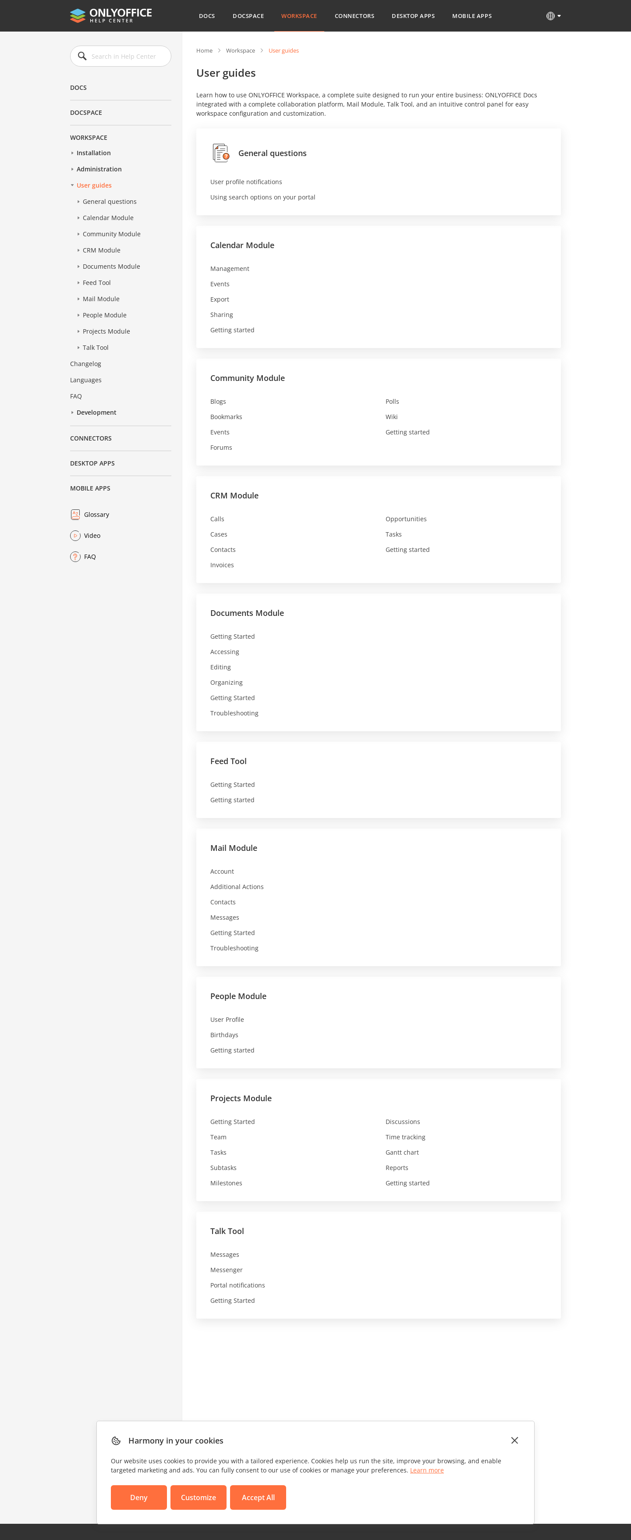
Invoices (222, 565)
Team (218, 1137)
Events (220, 284)
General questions (110, 201)
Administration (99, 169)
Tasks (394, 534)
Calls (217, 519)
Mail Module (101, 299)
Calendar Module (108, 217)
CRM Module (102, 250)
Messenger (226, 1270)
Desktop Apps (413, 16)
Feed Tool (97, 282)
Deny (139, 1497)
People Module (105, 315)
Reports (397, 1167)
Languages (86, 380)
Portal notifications (237, 1285)
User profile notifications (246, 182)
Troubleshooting (234, 713)
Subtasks (223, 1167)
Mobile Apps (472, 16)
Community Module (112, 234)
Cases (218, 534)
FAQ (76, 396)
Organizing (226, 682)
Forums (221, 447)
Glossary (96, 514)
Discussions (403, 1121)
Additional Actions (237, 886)
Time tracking (405, 1137)
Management (229, 268)
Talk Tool (96, 347)
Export (219, 299)
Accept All (258, 1497)
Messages (224, 917)
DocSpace (248, 16)
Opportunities (406, 519)
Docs (207, 16)
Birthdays (224, 1035)
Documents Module (111, 266)
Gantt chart (402, 1152)
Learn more (427, 1470)
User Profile (227, 1019)
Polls (392, 401)
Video (92, 535)
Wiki (392, 417)
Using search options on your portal (263, 197)
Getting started (232, 330)
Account (222, 871)
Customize (198, 1497)
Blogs (218, 401)
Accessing (224, 651)
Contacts (223, 549)
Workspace (299, 16)
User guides (94, 185)
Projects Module (106, 331)
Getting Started (232, 636)
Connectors (354, 16)
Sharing (221, 314)
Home (204, 50)
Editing (220, 667)
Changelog (85, 363)
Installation (94, 153)
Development (97, 412)
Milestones (226, 1183)
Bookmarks (226, 417)
